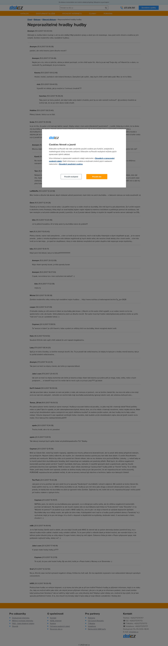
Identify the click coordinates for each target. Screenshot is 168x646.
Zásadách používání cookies (71, 164)
